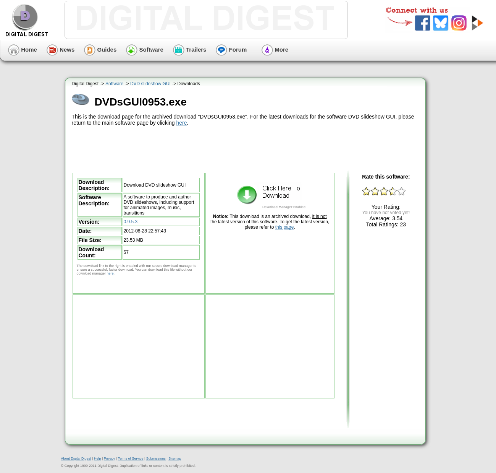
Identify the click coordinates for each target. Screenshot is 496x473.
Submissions (156, 458)
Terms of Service (130, 458)
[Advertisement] (246, 148)
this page (284, 227)
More (275, 49)
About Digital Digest (76, 458)
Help (97, 458)
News (60, 49)
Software (144, 49)
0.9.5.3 (131, 221)
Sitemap (174, 458)
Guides (100, 49)
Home (22, 49)
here (181, 123)
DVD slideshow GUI (150, 83)
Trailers (190, 49)
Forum (231, 49)
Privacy (109, 458)
